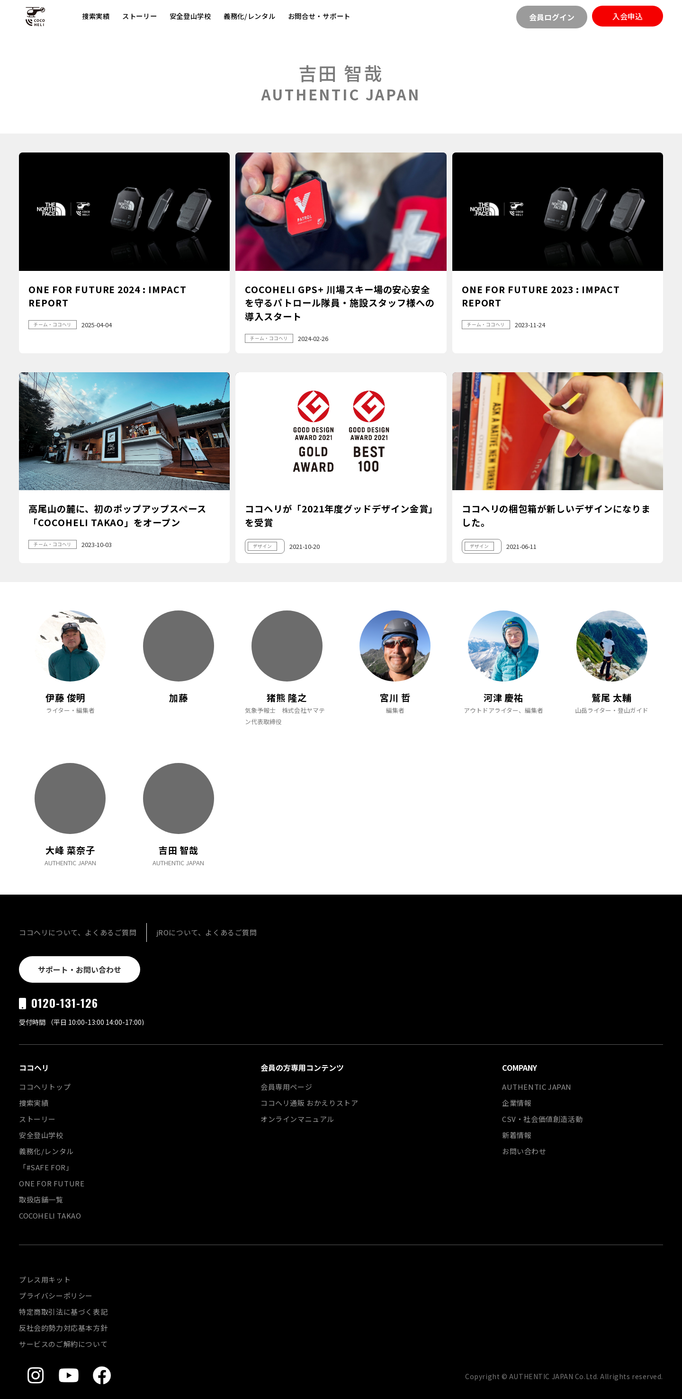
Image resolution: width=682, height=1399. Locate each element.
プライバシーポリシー (56, 1295)
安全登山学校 (190, 16)
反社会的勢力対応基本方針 (63, 1328)
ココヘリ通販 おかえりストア (309, 1103)
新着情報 (516, 1135)
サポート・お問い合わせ (79, 969)
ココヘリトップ (45, 1087)
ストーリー (139, 16)
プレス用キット (45, 1279)
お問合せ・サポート (319, 16)
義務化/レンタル (250, 16)
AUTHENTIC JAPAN (537, 1087)
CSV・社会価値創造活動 (542, 1119)
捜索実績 (96, 16)
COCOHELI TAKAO (50, 1215)
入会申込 (627, 16)
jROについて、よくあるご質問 (206, 932)
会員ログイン (551, 17)
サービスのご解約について (63, 1344)
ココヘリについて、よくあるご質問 (78, 932)
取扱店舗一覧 (41, 1199)
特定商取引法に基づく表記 (63, 1312)
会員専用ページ (286, 1087)
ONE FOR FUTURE (51, 1183)
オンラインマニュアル (297, 1119)
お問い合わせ (524, 1151)
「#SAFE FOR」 (46, 1167)
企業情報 (516, 1103)
